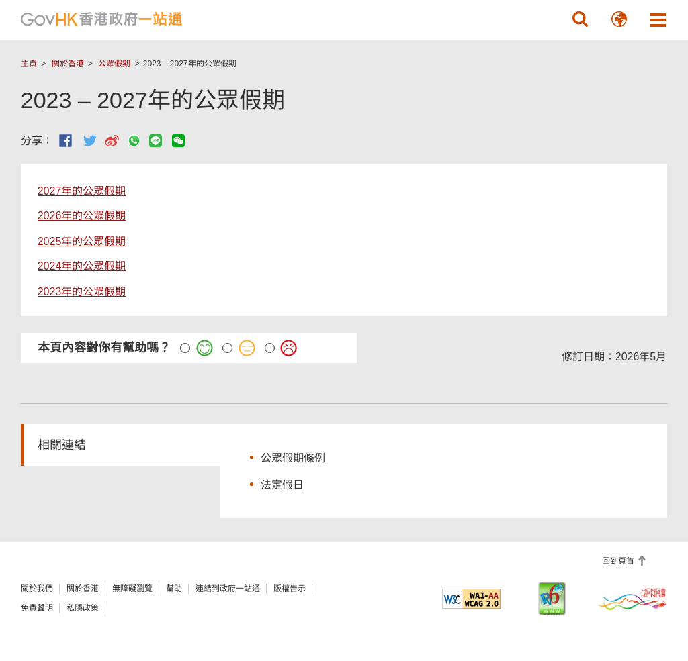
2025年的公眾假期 (82, 241)
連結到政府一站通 (228, 588)
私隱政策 (83, 608)
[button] (579, 19)
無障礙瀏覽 (132, 588)
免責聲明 (37, 608)
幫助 (174, 588)
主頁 (29, 63)
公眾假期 (114, 63)
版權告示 (289, 588)
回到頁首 (619, 561)
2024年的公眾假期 (82, 266)
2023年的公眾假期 (82, 291)
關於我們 (37, 588)
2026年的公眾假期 (82, 215)
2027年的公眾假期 (82, 191)
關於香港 (68, 63)
